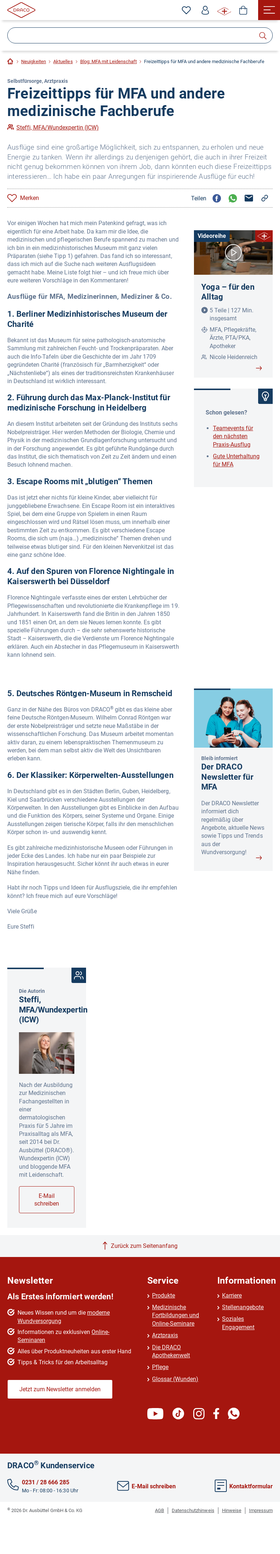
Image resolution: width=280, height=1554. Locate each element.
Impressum (261, 1510)
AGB (159, 1510)
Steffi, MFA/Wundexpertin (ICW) (57, 127)
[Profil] (205, 10)
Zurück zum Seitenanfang (144, 1245)
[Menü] (269, 10)
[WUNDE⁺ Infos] (224, 10)
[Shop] (243, 10)
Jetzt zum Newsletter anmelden (60, 1389)
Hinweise (231, 1510)
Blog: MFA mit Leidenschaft (108, 61)
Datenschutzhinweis (193, 1510)
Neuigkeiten (33, 61)
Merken (29, 197)
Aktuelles (63, 61)
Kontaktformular (244, 1486)
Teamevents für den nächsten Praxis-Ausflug (233, 436)
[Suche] (140, 35)
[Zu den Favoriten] (186, 10)
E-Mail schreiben (46, 1199)
